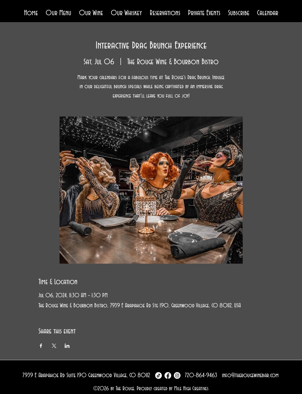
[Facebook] (167, 375)
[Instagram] (177, 375)
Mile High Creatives (191, 388)
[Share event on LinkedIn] (67, 346)
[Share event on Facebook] (41, 346)
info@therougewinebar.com (250, 375)
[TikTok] (158, 375)
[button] (58, 13)
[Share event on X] (54, 346)
